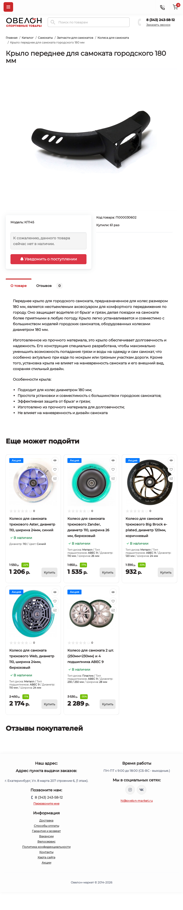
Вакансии (46, 836)
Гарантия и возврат (46, 831)
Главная (11, 37)
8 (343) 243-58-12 (160, 20)
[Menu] (8, 7)
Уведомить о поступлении (48, 259)
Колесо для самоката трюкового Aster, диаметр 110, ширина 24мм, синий (32, 524)
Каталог (28, 37)
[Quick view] (55, 460)
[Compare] (55, 478)
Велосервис (46, 841)
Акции (46, 862)
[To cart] (49, 572)
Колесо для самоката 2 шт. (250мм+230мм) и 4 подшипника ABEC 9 (90, 656)
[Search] (53, 22)
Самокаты (45, 37)
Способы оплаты (46, 826)
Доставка (46, 820)
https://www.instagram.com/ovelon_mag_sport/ (130, 790)
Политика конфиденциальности (46, 847)
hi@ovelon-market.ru (137, 800)
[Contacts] (162, 7)
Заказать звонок (158, 25)
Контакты (46, 852)
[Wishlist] (55, 469)
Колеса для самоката (113, 37)
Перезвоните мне (46, 803)
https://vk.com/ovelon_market (141, 790)
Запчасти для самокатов (75, 37)
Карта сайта (46, 857)
